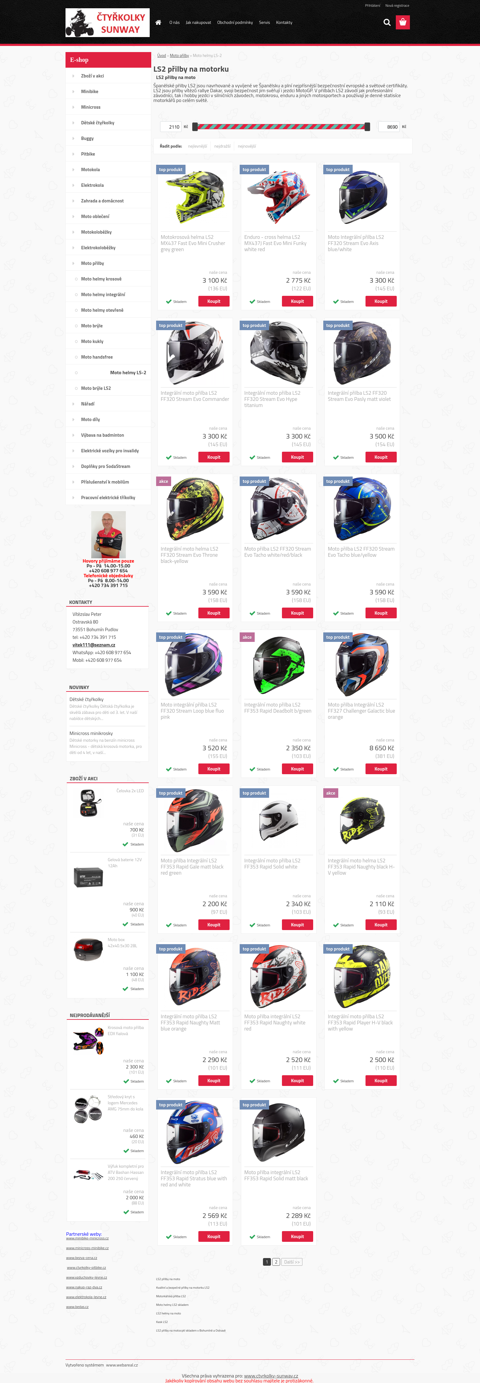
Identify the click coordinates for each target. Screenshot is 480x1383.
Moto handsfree (97, 356)
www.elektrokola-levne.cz (86, 1297)
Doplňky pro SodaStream (105, 466)
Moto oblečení (95, 216)
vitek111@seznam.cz (94, 644)
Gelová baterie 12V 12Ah (125, 863)
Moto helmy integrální (103, 294)
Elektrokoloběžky (98, 247)
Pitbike (88, 153)
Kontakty (284, 22)
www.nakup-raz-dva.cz (84, 1287)
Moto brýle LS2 (96, 388)
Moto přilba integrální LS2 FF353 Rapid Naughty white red (275, 1022)
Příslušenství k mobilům (105, 481)
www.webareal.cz (122, 1365)
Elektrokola (92, 185)
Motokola (90, 169)
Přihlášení (372, 5)
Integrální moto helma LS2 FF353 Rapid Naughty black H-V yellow (361, 866)
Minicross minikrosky (91, 733)
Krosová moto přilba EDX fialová (126, 1030)
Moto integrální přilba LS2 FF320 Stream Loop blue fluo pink (192, 711)
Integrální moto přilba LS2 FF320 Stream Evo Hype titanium (272, 399)
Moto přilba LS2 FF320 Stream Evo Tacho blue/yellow (361, 552)
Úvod (161, 55)
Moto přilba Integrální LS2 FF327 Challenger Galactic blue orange (361, 711)
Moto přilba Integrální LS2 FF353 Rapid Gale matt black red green (192, 866)
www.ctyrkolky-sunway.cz (271, 1375)
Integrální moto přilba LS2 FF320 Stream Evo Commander (195, 396)
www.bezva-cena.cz (81, 1258)
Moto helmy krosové (101, 278)
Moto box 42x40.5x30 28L (122, 942)
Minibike (89, 91)
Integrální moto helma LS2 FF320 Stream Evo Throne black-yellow (189, 555)
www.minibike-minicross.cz (87, 1238)
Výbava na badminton (102, 435)
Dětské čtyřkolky (97, 122)
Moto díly (90, 419)
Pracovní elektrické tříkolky (108, 497)
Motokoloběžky (96, 232)
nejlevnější (197, 146)
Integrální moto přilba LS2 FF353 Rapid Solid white (272, 863)
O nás (175, 22)
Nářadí (87, 403)
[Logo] (108, 22)
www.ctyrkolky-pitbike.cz (86, 1267)
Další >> (292, 1261)
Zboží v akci (92, 75)
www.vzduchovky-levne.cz (86, 1277)
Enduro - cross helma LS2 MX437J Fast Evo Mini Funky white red (275, 243)
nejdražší (222, 146)
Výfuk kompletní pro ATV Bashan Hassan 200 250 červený (126, 1172)
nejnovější (247, 146)
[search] (387, 22)
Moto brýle (92, 325)
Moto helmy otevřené (102, 310)
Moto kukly (92, 341)
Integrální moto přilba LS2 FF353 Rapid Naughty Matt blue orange (190, 1022)
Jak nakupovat (198, 22)
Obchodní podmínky (235, 22)
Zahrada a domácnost (102, 200)
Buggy (87, 138)
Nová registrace (397, 5)
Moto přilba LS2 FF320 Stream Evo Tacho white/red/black (277, 552)
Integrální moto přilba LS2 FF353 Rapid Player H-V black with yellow (360, 1022)
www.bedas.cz (77, 1307)
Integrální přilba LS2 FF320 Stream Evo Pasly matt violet (359, 396)
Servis (264, 22)
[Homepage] (158, 22)
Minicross (90, 107)
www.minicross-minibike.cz (87, 1248)
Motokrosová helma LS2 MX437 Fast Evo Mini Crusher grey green (193, 243)
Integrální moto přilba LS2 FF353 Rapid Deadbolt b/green (277, 708)
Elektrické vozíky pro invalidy (110, 450)
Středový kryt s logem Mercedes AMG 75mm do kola (125, 1103)
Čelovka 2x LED (130, 791)
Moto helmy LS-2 (128, 372)
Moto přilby (92, 263)
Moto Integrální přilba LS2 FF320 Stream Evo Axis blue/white (356, 243)
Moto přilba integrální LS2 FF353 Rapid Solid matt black (276, 1175)
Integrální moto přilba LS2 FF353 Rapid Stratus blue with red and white (194, 1178)
